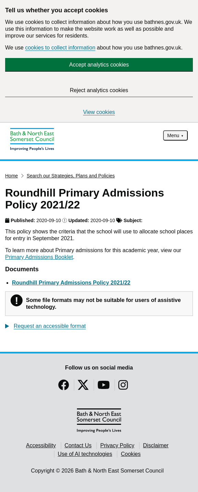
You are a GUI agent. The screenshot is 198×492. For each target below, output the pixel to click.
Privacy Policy (117, 445)
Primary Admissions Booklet (39, 257)
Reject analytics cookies (99, 90)
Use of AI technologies (85, 454)
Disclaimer (156, 445)
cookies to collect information (60, 47)
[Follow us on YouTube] (103, 387)
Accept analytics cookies (99, 65)
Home (11, 175)
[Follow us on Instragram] (123, 387)
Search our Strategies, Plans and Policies (71, 175)
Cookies (131, 454)
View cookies (99, 112)
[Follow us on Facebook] (63, 387)
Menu (173, 135)
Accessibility (41, 445)
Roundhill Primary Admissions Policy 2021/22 (71, 283)
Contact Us (78, 445)
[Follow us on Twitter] (83, 387)
